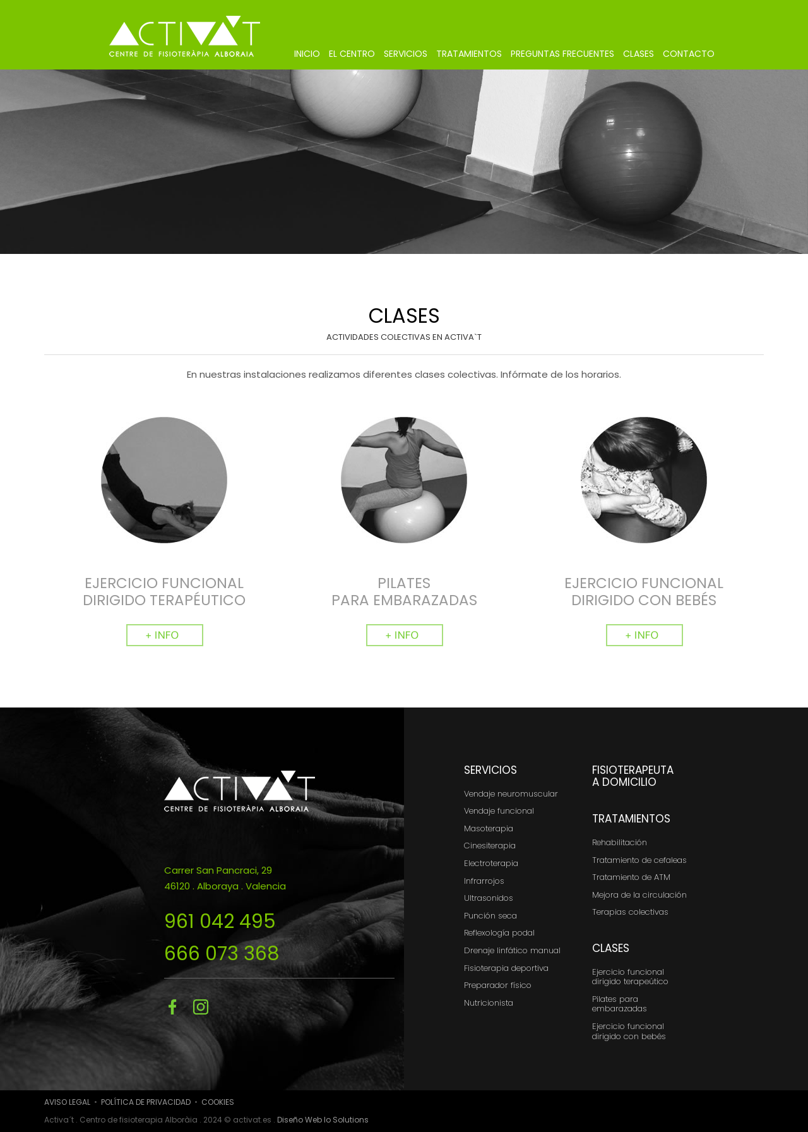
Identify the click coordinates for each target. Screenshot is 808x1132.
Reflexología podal (499, 933)
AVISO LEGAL (67, 1102)
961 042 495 (220, 921)
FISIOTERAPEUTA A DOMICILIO (633, 776)
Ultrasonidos (488, 898)
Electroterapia (491, 863)
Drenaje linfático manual (512, 950)
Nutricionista (488, 1003)
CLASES (638, 53)
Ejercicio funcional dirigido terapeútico (630, 977)
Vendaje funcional (499, 811)
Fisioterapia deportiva (506, 968)
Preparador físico (498, 985)
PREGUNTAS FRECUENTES (562, 53)
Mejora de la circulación (639, 895)
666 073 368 (222, 954)
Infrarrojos (484, 881)
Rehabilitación (619, 842)
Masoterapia (488, 828)
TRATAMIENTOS (469, 53)
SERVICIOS (405, 53)
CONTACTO (689, 53)
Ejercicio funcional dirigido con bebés (629, 1031)
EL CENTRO (352, 53)
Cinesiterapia (490, 846)
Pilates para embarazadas (619, 1004)
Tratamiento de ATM (631, 877)
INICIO (307, 53)
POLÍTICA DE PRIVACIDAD (146, 1102)
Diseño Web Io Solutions (323, 1119)
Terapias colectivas (630, 912)
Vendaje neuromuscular (511, 794)
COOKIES (217, 1102)
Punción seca (490, 916)
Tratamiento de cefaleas (639, 860)
